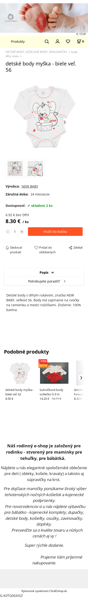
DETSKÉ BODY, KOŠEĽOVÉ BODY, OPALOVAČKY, (37, 52)
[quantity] (15, 231)
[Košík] (80, 41)
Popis (44, 272)
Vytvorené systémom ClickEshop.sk (44, 591)
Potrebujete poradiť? (44, 281)
